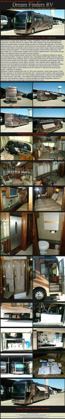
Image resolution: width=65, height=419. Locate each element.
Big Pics (44, 37)
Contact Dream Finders (20, 1)
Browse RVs (8, 1)
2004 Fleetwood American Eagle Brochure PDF (32, 133)
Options (39, 1)
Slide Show (37, 37)
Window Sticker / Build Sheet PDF (32, 135)
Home (2, 1)
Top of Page (36, 408)
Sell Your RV (31, 1)
